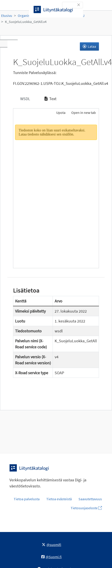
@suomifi (51, 544)
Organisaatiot (28, 15)
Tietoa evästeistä (59, 499)
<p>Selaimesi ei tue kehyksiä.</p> (56, 193)
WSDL (24, 98)
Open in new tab (83, 112)
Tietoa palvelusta (27, 499)
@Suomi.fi (51, 556)
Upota (60, 112)
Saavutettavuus (90, 499)
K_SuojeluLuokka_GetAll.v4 (26, 21)
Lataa (89, 46)
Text (50, 98)
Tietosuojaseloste (86, 508)
